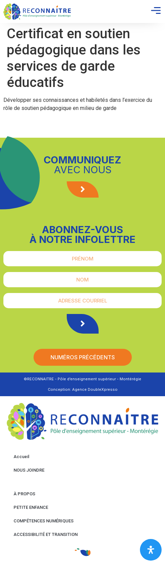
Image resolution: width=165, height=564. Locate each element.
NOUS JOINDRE (29, 470)
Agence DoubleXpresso (95, 389)
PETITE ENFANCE (31, 507)
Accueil (21, 456)
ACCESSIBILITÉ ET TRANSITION (46, 534)
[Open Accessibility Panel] (151, 550)
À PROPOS (24, 493)
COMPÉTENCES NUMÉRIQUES (44, 520)
